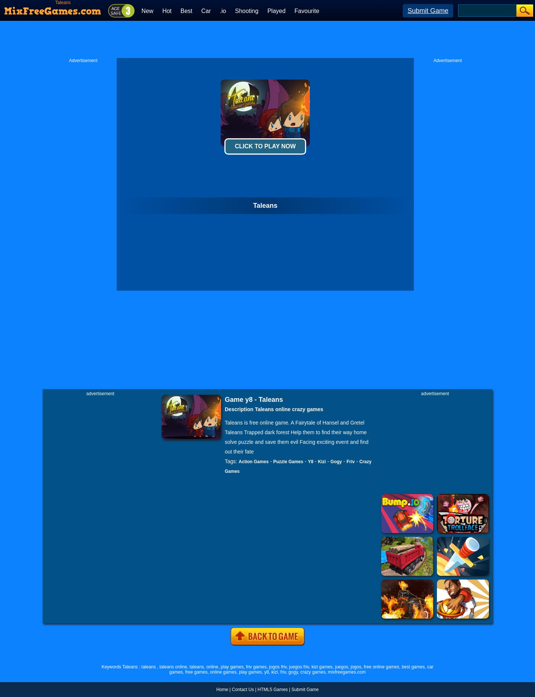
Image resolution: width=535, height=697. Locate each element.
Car (206, 11)
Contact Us (243, 689)
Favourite (307, 11)
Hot (167, 11)
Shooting (246, 11)
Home (222, 689)
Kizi (322, 461)
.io (223, 11)
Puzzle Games (288, 461)
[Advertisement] (267, 39)
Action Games (254, 461)
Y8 (311, 461)
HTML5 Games (272, 689)
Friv (351, 461)
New (147, 11)
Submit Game (428, 10)
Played (277, 11)
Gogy (336, 461)
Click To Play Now (265, 146)
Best (186, 11)
